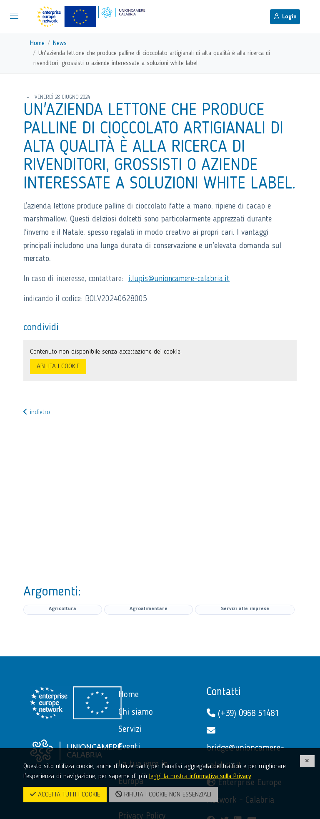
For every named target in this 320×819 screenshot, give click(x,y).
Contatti (224, 692)
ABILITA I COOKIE (58, 366)
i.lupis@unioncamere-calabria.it (179, 279)
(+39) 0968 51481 (243, 713)
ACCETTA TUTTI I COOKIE (65, 794)
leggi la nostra (200, 776)
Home (37, 43)
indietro (36, 412)
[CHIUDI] (307, 761)
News (60, 43)
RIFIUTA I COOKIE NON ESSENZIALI (163, 794)
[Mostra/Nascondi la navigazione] (14, 16)
